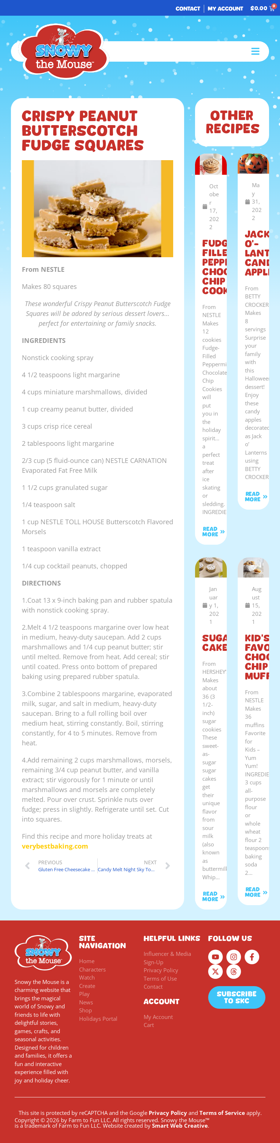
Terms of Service (222, 1112)
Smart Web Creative (180, 1125)
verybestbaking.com (55, 846)
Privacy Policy (168, 1112)
